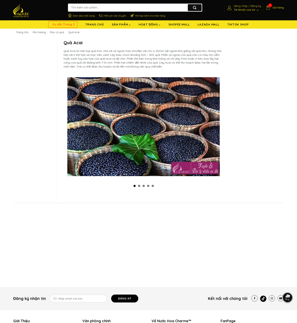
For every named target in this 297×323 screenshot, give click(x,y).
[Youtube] (280, 298)
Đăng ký (124, 298)
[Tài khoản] (243, 8)
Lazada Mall (208, 24)
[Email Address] (78, 298)
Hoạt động (150, 24)
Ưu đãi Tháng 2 (63, 24)
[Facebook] (254, 298)
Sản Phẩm (121, 24)
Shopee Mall (179, 24)
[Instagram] (272, 298)
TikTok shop (238, 24)
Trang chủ (94, 24)
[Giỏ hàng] (274, 7)
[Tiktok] (263, 299)
